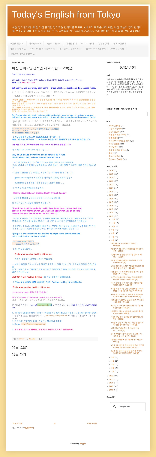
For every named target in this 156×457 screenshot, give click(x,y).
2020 (111, 192)
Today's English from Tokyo (66, 14)
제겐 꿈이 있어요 (18, 48)
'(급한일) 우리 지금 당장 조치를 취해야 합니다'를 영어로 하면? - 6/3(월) (126, 352)
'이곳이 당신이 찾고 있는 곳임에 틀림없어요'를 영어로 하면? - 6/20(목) (127, 278)
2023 (111, 181)
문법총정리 (113, 138)
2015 (111, 209)
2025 (111, 174)
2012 (111, 376)
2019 (111, 195)
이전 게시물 (92, 423)
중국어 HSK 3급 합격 (96, 48)
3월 (113, 364)
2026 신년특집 (117, 48)
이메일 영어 (71, 43)
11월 (113, 223)
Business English (115, 159)
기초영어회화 (35, 43)
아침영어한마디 (17, 43)
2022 (111, 185)
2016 (111, 206)
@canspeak (42, 304)
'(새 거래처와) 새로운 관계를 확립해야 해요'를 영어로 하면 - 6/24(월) (127, 267)
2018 (111, 199)
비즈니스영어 (87, 43)
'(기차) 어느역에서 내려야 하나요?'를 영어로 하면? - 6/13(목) (127, 307)
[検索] (127, 406)
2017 (111, 202)
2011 (111, 379)
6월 (113, 240)
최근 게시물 (17, 423)
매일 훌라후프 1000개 (117, 135)
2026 (111, 171)
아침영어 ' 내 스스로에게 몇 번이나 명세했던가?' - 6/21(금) (127, 273)
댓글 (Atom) (29, 428)
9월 (113, 230)
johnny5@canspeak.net (57, 315)
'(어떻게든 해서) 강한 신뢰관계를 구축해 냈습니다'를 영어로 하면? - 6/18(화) (127, 290)
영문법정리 (103, 43)
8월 (113, 233)
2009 (111, 386)
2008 (111, 390)
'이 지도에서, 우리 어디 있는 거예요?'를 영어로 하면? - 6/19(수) (127, 284)
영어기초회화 (114, 144)
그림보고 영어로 (53, 43)
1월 (113, 371)
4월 (113, 361)
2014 (111, 213)
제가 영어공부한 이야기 (70, 48)
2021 (111, 188)
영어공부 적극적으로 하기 (119, 141)
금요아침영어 (119, 43)
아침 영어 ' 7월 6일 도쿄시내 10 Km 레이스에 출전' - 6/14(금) (127, 301)
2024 (111, 178)
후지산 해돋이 (114, 156)
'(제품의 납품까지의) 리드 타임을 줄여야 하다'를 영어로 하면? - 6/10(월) (127, 324)
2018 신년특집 (114, 126)
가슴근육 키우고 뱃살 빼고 (22, 54)
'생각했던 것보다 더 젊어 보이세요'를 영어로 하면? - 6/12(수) (127, 312)
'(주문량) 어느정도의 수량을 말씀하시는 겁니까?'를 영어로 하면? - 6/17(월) (127, 295)
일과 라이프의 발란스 (117, 150)
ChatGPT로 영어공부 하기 (42, 48)
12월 (113, 219)
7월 (113, 237)
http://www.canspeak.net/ (34, 323)
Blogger (83, 444)
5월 (113, 357)
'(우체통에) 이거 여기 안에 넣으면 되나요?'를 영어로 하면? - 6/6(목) (126, 335)
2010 (111, 383)
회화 (110, 153)
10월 (113, 226)
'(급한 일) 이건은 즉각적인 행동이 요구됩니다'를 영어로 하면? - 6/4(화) (127, 346)
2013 (111, 216)
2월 (113, 368)
